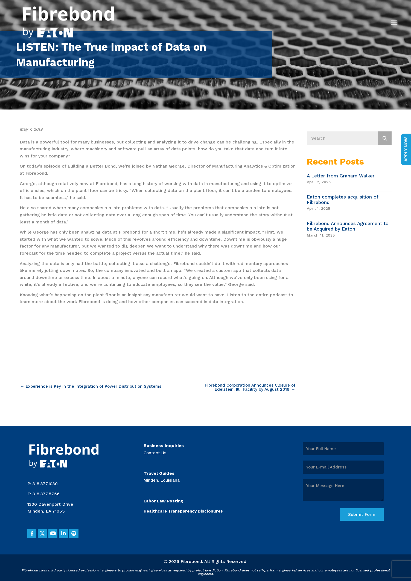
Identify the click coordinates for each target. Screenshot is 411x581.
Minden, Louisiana (163, 478)
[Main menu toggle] (394, 22)
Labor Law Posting (164, 499)
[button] (32, 532)
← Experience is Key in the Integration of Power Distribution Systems (94, 386)
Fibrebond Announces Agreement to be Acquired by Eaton (348, 226)
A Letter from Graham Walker (341, 176)
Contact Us (155, 450)
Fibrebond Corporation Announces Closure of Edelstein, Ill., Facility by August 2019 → (250, 387)
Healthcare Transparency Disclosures (186, 509)
